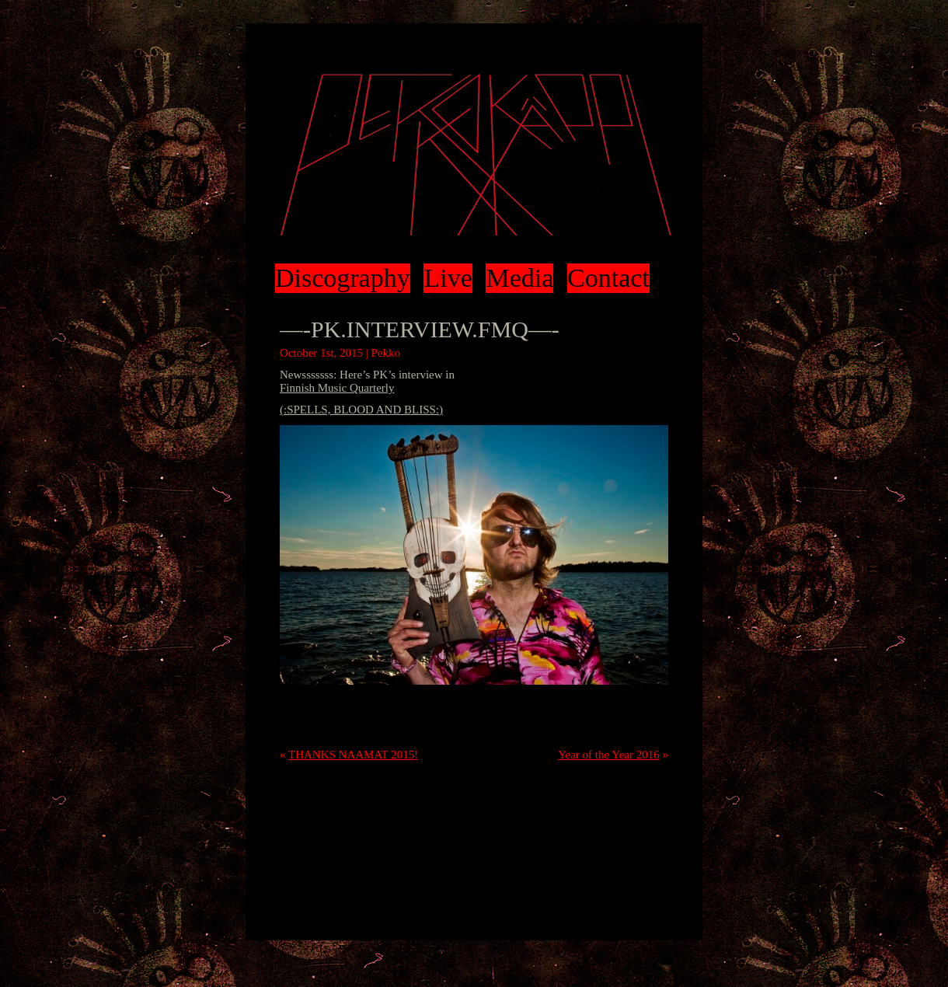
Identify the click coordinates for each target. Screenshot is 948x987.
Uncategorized (313, 712)
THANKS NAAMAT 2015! (353, 754)
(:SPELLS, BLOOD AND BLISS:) (361, 409)
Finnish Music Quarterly (337, 388)
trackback (535, 726)
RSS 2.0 (629, 712)
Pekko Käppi (474, 155)
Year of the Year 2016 (609, 754)
